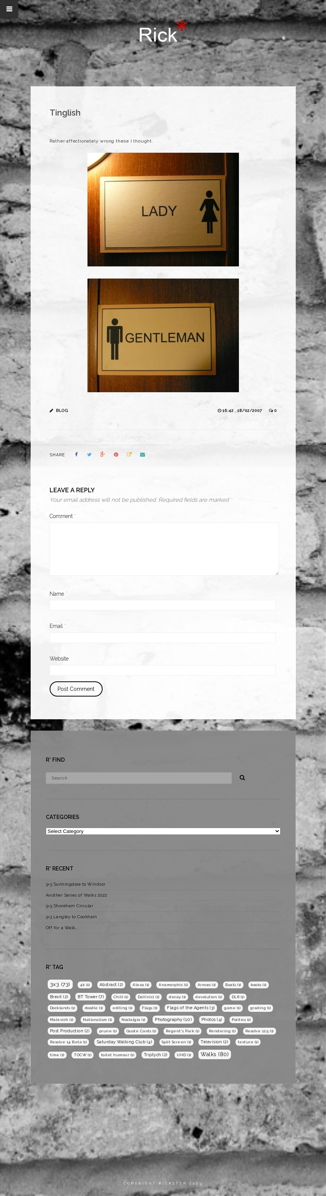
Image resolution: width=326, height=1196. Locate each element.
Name (58, 594)
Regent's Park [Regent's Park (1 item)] (183, 1031)
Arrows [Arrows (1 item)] (207, 985)
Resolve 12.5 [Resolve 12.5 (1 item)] (259, 1031)
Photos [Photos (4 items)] (211, 1019)
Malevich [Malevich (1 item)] (61, 1020)
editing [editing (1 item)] (122, 1008)
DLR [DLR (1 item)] (238, 997)
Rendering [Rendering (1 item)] (222, 1031)
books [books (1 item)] (259, 985)
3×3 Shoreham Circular (70, 905)
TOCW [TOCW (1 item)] (82, 1055)
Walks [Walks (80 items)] (215, 1054)
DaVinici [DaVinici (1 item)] (148, 997)
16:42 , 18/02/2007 (242, 410)
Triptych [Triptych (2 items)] (155, 1054)
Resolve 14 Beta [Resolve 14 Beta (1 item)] (68, 1042)
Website (59, 659)
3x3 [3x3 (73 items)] (60, 984)
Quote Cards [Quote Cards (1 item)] (141, 1031)
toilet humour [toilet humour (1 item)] (117, 1055)
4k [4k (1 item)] (85, 985)
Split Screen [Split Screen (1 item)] (176, 1042)
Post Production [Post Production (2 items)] (70, 1030)
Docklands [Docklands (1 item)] (62, 1008)
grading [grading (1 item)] (260, 1008)
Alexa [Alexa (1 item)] (141, 985)
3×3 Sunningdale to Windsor (76, 884)
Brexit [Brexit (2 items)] (59, 996)
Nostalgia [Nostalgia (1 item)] (133, 1020)
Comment (63, 516)
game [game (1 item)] (232, 1008)
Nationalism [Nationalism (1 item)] (97, 1020)
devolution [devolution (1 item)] (208, 997)
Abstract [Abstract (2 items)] (111, 984)
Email (58, 626)
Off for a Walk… (62, 927)
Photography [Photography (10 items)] (173, 1019)
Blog (62, 410)
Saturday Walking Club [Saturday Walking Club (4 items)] (124, 1041)
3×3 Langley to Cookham (71, 916)
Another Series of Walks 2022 (77, 895)
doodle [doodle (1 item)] (94, 1008)
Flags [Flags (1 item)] (150, 1008)
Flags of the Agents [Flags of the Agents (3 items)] (191, 1007)
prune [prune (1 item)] (108, 1031)
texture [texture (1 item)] (248, 1042)
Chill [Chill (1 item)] (121, 997)
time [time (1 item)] (57, 1055)
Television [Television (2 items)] (214, 1041)
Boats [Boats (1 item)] (233, 985)
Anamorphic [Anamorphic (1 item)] (173, 985)
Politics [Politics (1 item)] (241, 1020)
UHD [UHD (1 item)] (184, 1055)
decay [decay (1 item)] (177, 997)
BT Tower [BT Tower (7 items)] (91, 996)
